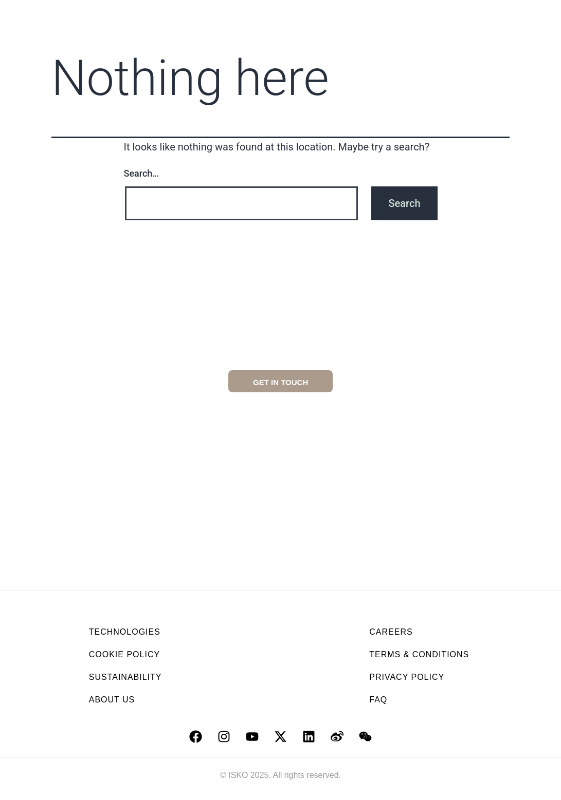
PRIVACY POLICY (406, 677)
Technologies (370, 14)
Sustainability (219, 15)
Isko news (438, 38)
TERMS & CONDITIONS (419, 654)
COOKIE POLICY (124, 654)
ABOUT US (112, 699)
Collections (298, 15)
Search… (141, 173)
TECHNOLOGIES (124, 631)
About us (153, 14)
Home (110, 14)
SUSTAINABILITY (125, 677)
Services (435, 15)
